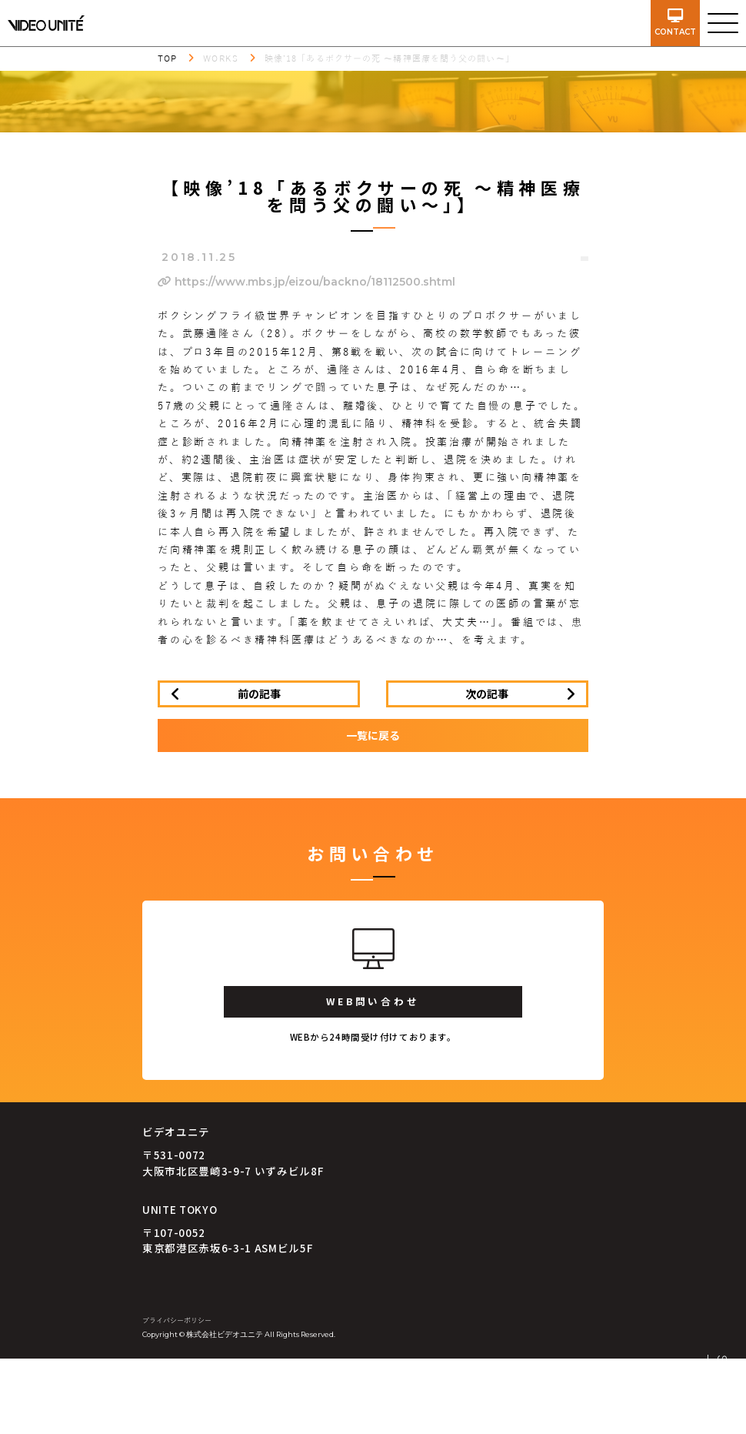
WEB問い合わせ (372, 1001)
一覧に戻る (373, 735)
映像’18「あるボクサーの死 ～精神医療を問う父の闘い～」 (390, 58)
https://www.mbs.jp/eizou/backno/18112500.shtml (306, 282)
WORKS (220, 58)
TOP (167, 58)
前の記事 (259, 693)
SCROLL (721, 1386)
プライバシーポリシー (176, 1321)
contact (675, 22)
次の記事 (486, 693)
